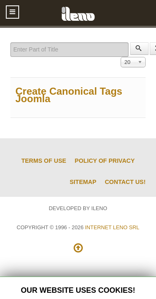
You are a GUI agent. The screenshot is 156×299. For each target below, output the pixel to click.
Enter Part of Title (10, 42)
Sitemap (83, 182)
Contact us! (125, 182)
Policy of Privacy (105, 160)
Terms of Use (43, 160)
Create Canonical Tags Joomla (68, 95)
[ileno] (78, 13)
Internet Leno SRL (112, 227)
